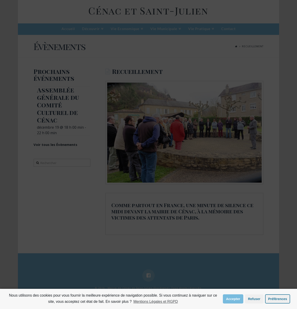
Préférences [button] (277, 299)
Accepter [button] (233, 299)
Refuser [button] (254, 299)
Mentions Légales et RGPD (155, 301)
